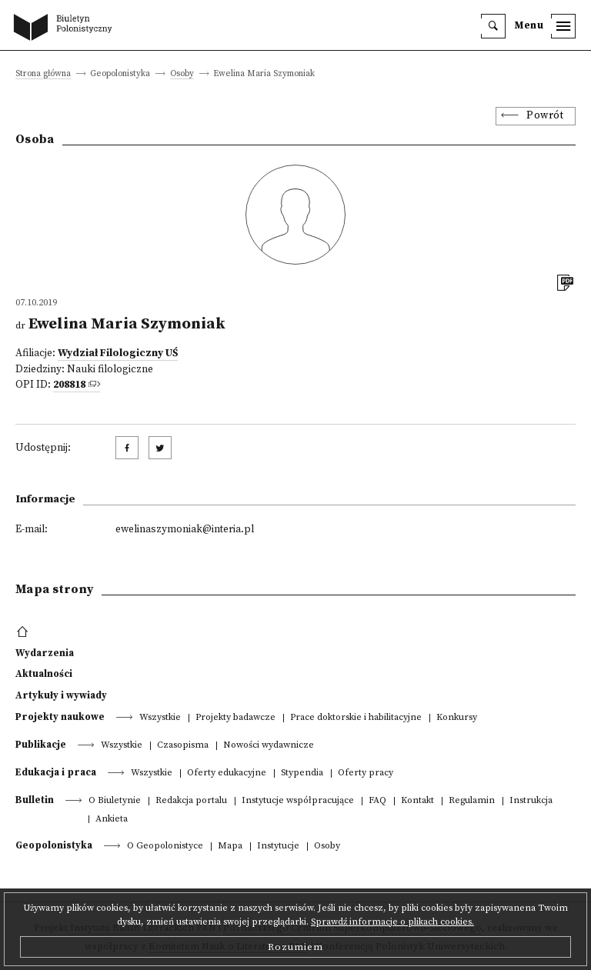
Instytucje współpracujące (298, 801)
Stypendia (302, 773)
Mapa (230, 846)
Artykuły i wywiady (61, 695)
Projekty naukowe (60, 717)
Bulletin (34, 800)
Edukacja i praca (55, 772)
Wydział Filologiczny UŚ (118, 353)
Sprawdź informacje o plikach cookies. (392, 922)
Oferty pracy (365, 773)
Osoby (182, 74)
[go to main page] (66, 28)
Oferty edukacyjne (226, 773)
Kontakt (417, 801)
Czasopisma (183, 746)
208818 (69, 385)
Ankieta (111, 819)
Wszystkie (160, 718)
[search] (493, 26)
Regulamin (472, 801)
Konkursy (456, 718)
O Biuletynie (114, 801)
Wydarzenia (44, 653)
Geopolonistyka (53, 845)
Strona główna (43, 74)
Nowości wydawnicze (268, 746)
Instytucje (278, 846)
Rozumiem (295, 947)
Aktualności (43, 674)
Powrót (544, 115)
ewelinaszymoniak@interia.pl (184, 529)
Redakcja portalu (191, 801)
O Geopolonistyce (165, 846)
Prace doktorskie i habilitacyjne (356, 718)
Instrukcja (531, 801)
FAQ (377, 801)
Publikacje (40, 744)
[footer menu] (24, 632)
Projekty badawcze (235, 718)
